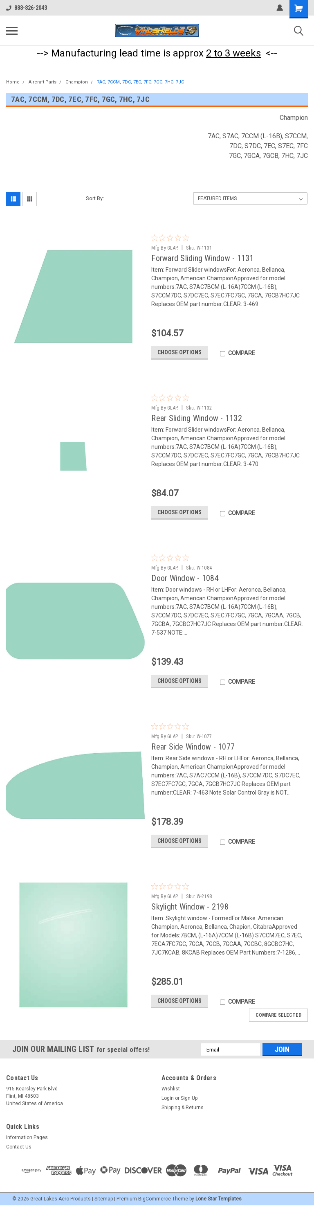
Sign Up (189, 1098)
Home (13, 82)
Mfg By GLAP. (164, 248)
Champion (76, 82)
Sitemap (103, 1199)
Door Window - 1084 (185, 578)
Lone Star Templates (218, 1199)
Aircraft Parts (42, 82)
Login (167, 1098)
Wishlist (170, 1089)
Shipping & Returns (182, 1107)
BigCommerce (154, 1199)
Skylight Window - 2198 (190, 907)
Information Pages (27, 1137)
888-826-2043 (26, 8)
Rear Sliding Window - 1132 (196, 418)
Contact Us (18, 1147)
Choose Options (179, 352)
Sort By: (95, 198)
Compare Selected (278, 1015)
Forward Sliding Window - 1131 (202, 258)
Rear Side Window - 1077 (193, 747)
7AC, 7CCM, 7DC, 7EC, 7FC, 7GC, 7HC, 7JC (140, 82)
